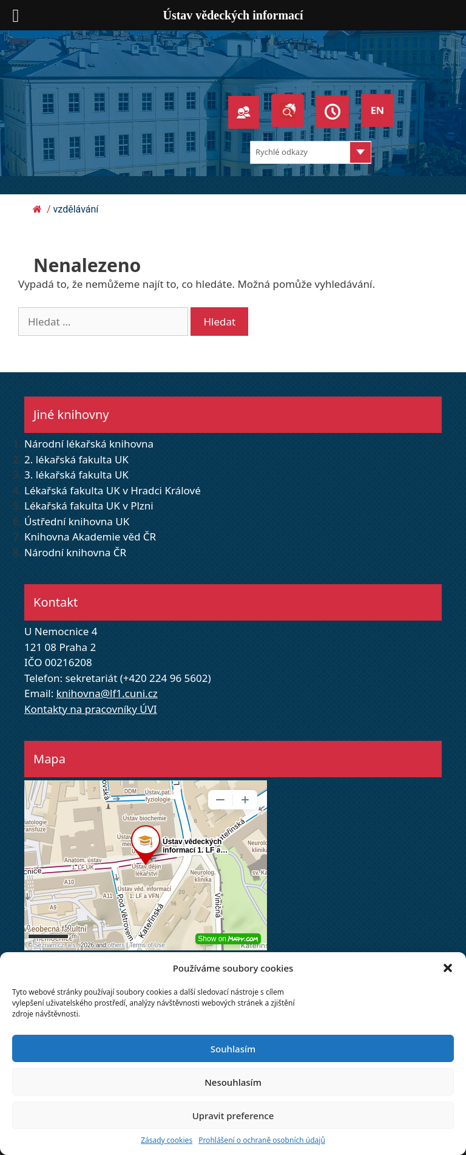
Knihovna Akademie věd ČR (90, 536)
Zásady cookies (166, 1140)
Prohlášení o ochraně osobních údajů (261, 1140)
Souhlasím (233, 1049)
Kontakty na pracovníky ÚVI (90, 709)
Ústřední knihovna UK (76, 521)
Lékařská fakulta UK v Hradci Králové (112, 490)
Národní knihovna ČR (75, 552)
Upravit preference (233, 1115)
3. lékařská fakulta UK (76, 475)
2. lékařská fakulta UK (76, 459)
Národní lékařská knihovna (89, 444)
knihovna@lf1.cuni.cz (107, 693)
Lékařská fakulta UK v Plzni (89, 506)
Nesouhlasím (233, 1082)
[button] (448, 968)
